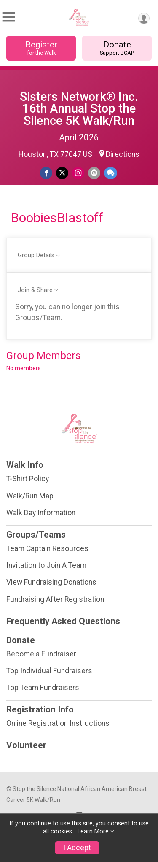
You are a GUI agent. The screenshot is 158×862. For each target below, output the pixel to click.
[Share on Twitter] (62, 173)
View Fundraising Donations (51, 582)
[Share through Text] (110, 173)
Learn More (93, 831)
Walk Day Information (40, 513)
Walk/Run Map (30, 496)
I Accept (77, 848)
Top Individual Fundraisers (49, 671)
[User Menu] (144, 18)
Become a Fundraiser (41, 654)
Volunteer (26, 745)
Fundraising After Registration (55, 599)
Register (41, 48)
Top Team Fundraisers (42, 687)
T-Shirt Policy (27, 478)
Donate (117, 48)
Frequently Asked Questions (63, 621)
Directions (122, 154)
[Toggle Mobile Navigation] (8, 17)
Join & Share (35, 290)
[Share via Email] (94, 173)
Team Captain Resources (47, 548)
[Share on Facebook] (46, 173)
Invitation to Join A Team (46, 565)
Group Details (36, 255)
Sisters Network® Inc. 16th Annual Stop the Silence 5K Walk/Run (79, 109)
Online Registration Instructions (58, 723)
